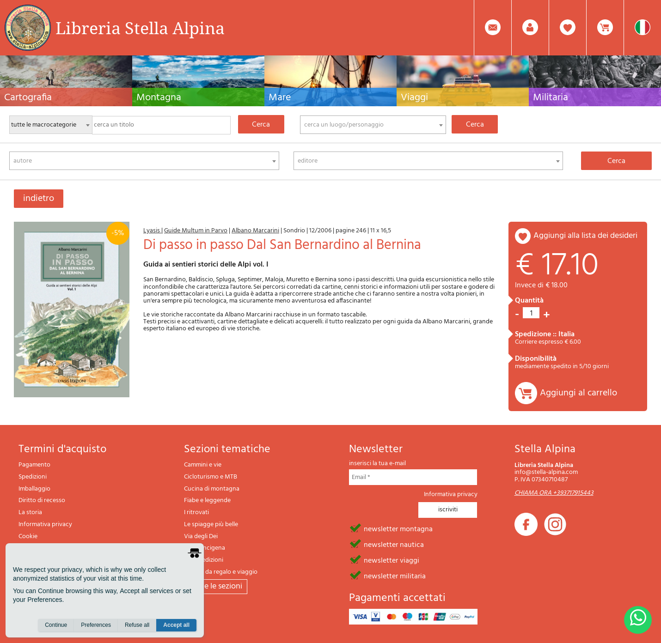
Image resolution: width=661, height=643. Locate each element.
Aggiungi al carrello (578, 393)
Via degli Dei (201, 536)
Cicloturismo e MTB (210, 477)
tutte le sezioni (215, 586)
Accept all (176, 625)
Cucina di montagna (211, 489)
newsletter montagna (398, 528)
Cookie (27, 536)
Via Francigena (204, 548)
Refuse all (137, 625)
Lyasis (152, 230)
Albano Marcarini (255, 230)
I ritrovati (196, 512)
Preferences (96, 625)
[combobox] (373, 124)
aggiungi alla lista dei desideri (585, 236)
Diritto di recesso (41, 500)
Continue (56, 625)
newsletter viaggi (391, 560)
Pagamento (34, 465)
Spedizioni (32, 477)
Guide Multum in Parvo (195, 230)
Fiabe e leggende (207, 500)
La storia (30, 512)
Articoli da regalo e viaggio (220, 572)
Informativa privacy (45, 524)
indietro (38, 198)
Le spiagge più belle (211, 524)
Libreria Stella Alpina (140, 28)
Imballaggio (34, 489)
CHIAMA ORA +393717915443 (554, 493)
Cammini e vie (202, 465)
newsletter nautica (394, 544)
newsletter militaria (395, 575)
